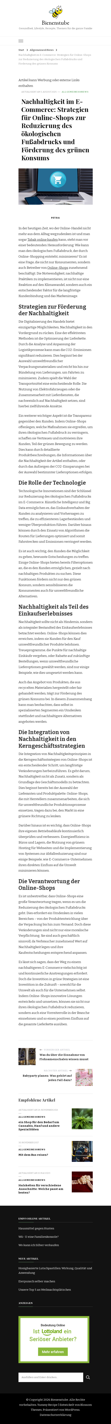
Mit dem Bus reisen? (33, 1155)
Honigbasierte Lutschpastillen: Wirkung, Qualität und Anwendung (55, 1271)
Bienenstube (55, 22)
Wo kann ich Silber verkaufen (38, 1245)
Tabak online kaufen (42, 240)
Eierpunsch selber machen (36, 1281)
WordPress (72, 1409)
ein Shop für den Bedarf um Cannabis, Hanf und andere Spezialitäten (39, 1125)
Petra (55, 217)
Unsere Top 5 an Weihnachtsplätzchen (44, 1289)
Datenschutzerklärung (55, 1415)
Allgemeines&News (75, 91)
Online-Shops (57, 268)
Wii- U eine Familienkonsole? (38, 1236)
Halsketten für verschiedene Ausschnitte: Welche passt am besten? (40, 1189)
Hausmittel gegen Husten (36, 1228)
